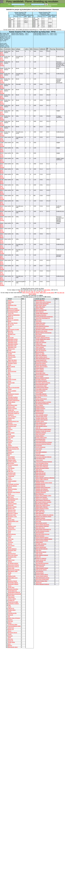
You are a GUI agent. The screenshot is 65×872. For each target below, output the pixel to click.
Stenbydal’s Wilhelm (13, 584)
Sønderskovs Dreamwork (14, 594)
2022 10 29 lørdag (1, 241)
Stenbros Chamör (12, 581)
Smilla (9, 573)
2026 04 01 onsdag (2, 59)
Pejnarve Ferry (12, 529)
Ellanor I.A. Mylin (40, 353)
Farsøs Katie (11, 382)
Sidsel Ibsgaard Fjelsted (42, 540)
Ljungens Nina (11, 474)
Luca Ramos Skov (40, 458)
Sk (39, 291)
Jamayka (10, 440)
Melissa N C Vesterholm (42, 498)
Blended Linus (11, 334)
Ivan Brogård (11, 435)
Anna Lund (38, 319)
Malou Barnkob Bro (41, 474)
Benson (10, 326)
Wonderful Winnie (12, 632)
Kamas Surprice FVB (13, 448)
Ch (26, 291)
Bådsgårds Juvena (12, 339)
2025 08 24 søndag (2, 92)
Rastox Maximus (12, 548)
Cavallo (10, 353)
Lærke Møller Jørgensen (42, 465)
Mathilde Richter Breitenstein (43, 487)
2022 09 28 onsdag (2, 252)
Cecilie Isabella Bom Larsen (43, 339)
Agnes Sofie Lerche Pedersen (43, 302)
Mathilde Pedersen (40, 485)
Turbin (9, 611)
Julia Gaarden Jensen (41, 423)
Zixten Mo (10, 640)
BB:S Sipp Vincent (12, 323)
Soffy (9, 574)
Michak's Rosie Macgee (14, 492)
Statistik (49, 6)
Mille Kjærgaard (40, 513)
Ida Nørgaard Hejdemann (42, 403)
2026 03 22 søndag (2, 64)
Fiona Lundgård (12, 390)
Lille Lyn (10, 469)
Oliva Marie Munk (40, 527)
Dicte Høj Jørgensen (41, 350)
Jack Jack (10, 437)
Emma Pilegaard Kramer (42, 374)
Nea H (9, 523)
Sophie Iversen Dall (41, 560)
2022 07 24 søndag (2, 268)
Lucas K (10, 479)
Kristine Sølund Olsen (41, 437)
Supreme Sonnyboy (13, 589)
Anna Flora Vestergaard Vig (43, 318)
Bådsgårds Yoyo (12, 347)
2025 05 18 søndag (2, 124)
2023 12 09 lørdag (1, 150)
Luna (9, 482)
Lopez (9, 477)
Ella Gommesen (40, 352)
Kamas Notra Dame (13, 447)
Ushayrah (10, 614)
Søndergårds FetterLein (14, 592)
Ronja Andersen (40, 532)
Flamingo (10, 395)
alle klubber (47, 290)
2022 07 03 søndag (2, 273)
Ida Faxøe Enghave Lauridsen (43, 402)
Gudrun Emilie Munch (41, 398)
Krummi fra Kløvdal (13, 465)
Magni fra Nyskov (12, 489)
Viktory (10, 623)
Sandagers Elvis (12, 556)
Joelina (10, 442)
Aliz (9, 307)
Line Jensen (39, 448)
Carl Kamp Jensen (40, 336)
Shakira (10, 561)
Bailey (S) (10, 316)
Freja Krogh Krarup (41, 390)
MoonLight (10, 505)
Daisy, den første (12, 360)
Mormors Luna (11, 511)
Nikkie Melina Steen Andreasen (44, 519)
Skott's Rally (11, 568)
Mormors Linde (12, 510)
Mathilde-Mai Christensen (42, 490)
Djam (9, 368)
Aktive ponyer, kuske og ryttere (30, 292)
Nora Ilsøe (38, 521)
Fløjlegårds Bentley (13, 398)
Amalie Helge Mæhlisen (42, 313)
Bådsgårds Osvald (12, 340)
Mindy (9, 494)
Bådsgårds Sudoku (13, 344)
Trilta (9, 605)
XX (44, 291)
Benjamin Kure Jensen (41, 331)
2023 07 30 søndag (2, 187)
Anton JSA (10, 313)
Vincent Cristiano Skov (41, 581)
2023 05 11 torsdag (2, 208)
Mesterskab (43, 6)
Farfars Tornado (12, 379)
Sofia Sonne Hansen (41, 552)
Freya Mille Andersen (41, 394)
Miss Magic (11, 502)
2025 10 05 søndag (2, 81)
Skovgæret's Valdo (12, 571)
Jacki (9, 439)
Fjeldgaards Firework (13, 394)
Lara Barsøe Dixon (40, 439)
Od (32, 291)
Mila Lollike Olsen (40, 511)
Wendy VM (11, 629)
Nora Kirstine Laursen (41, 523)
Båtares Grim (11, 348)
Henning (10, 423)
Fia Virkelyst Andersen (41, 381)
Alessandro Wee (12, 305)
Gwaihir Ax (11, 415)
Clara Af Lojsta (11, 356)
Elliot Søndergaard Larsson (43, 358)
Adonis (10, 300)
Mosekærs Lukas (12, 516)
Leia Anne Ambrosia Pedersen (43, 444)
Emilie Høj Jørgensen (41, 365)
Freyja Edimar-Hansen (41, 395)
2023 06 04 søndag (2, 193)
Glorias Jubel (11, 406)
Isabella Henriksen (40, 408)
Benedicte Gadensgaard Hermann (44, 329)
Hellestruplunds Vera (13, 421)
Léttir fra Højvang (12, 485)
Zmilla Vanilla (11, 642)
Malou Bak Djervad (40, 473)
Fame (9, 377)
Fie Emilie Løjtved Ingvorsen (43, 382)
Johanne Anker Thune (41, 416)
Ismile (9, 434)
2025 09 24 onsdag (2, 87)
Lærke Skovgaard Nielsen (42, 468)
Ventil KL (10, 619)
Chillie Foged (39, 344)
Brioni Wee (11, 337)
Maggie (10, 487)
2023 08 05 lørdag (1, 182)
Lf (36, 291)
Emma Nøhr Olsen (40, 373)
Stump (9, 585)
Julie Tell (38, 427)
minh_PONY (11, 495)
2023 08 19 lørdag (1, 171)
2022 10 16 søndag (2, 247)
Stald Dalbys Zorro (12, 577)
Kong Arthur (11, 463)
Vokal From (11, 627)
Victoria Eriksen (40, 573)
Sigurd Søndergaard (41, 547)
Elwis (9, 374)
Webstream (39, 582)
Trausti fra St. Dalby (13, 602)
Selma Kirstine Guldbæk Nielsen (44, 539)
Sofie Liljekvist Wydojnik (42, 555)
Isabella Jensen (40, 410)
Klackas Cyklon (12, 460)
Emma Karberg (39, 371)
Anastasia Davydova (41, 315)
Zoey (9, 643)
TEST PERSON (40, 566)
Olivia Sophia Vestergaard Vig (43, 529)
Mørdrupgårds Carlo (13, 521)
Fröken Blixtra (11, 402)
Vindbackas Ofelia (12, 624)
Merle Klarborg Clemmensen (43, 500)
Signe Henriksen (40, 545)
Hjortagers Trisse (12, 424)
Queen (10, 547)
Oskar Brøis (11, 527)
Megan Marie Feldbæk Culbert (43, 495)
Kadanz (10, 445)
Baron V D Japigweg (13, 319)
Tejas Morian (11, 597)
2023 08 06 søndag (2, 177)
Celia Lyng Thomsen (41, 342)
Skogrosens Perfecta (13, 564)
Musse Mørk (11, 519)
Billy (9, 327)
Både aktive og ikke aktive (47, 292)
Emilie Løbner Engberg (41, 366)
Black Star (10, 332)
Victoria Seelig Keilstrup (42, 576)
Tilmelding (23, 6)
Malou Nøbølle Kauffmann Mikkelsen (45, 477)
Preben (10, 540)
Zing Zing (10, 639)
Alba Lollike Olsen (40, 307)
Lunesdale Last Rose (13, 484)
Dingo (9, 365)
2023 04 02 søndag (2, 231)
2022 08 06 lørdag (1, 263)
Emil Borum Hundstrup (41, 361)
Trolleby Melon (12, 610)
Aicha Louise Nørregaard (42, 303)
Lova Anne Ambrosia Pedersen (43, 456)
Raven (9, 552)
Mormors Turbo (12, 515)
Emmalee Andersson (41, 379)
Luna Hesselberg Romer (42, 463)
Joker (9, 444)
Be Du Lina (11, 324)
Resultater (37, 6)
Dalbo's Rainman (12, 361)
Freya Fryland (39, 392)
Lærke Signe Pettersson (42, 466)
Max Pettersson (40, 494)
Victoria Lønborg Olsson (42, 574)
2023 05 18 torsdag (2, 203)
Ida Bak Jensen (40, 400)
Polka (9, 537)
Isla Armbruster (39, 413)
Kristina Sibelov (40, 435)
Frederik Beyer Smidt (41, 386)
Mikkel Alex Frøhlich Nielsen (43, 505)
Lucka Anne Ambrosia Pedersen (44, 461)
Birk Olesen (39, 334)
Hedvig (10, 419)
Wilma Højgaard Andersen (42, 584)
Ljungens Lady (11, 473)
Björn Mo (10, 331)
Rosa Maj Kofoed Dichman (42, 534)
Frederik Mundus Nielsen (42, 387)
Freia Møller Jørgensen (42, 389)
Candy (9, 350)
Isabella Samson (40, 411)
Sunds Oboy (11, 587)
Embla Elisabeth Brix (41, 360)
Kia (9, 455)
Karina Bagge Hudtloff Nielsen (43, 429)
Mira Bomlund (11, 500)
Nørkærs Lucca (12, 526)
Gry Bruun (38, 397)
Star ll (9, 579)
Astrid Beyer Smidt (40, 327)
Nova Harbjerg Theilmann (42, 526)
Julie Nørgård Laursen (41, 426)
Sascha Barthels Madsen (42, 537)
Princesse (10, 542)
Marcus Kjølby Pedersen (42, 479)
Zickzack (10, 635)
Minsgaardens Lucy (13, 498)
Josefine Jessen (40, 421)
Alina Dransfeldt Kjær (41, 310)
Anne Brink (38, 321)
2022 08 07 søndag (2, 257)
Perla (9, 532)
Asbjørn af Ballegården (14, 315)
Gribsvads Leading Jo (13, 413)
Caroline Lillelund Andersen (43, 337)
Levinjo (10, 466)
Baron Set (10, 318)
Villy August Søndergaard (42, 579)
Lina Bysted (39, 445)
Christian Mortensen (41, 345)
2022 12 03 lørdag (1, 236)
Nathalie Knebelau (40, 518)
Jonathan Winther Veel (41, 418)
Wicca (9, 631)
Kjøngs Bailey (11, 458)
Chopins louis (11, 355)
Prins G (10, 544)
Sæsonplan (17, 6)
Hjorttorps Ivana (12, 426)
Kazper (10, 453)
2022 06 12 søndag (2, 279)
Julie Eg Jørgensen (41, 424)
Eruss (9, 376)
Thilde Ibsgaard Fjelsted (42, 568)
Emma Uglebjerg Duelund (42, 377)
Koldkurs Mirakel (12, 461)
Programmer (30, 6)
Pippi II (10, 535)
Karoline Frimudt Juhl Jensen (43, 431)
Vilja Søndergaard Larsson (42, 577)
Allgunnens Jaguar (12, 308)
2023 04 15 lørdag (1, 226)
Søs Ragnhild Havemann (42, 563)
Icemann (10, 429)
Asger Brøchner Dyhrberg (42, 326)
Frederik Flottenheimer (14, 400)
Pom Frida (10, 539)
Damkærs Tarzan (12, 363)
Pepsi (9, 531)
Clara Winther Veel (40, 348)
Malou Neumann (40, 476)
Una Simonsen (39, 571)
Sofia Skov (38, 550)
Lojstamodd (11, 476)
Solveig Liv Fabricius (41, 558)
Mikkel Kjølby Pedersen (42, 506)
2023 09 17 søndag (2, 161)
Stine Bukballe (39, 561)
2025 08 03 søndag (2, 102)
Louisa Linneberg (40, 455)
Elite (9, 373)
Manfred (10, 490)
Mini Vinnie (11, 497)
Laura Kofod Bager (40, 440)
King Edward (11, 456)
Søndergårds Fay (12, 590)
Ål (19, 291)
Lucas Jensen (39, 460)
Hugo (9, 427)
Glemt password (52, 4)
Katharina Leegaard (41, 432)
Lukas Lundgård (12, 481)
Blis (9, 336)
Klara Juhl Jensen (40, 434)
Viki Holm (10, 621)
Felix (9, 384)
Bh (22, 291)
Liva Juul (38, 453)
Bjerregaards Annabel (13, 329)
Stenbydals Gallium (13, 582)
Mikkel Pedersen (40, 510)
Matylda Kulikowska (41, 492)
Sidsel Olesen (39, 542)
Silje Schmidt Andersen (42, 548)
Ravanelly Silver (12, 550)
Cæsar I (10, 358)
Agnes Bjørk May (40, 300)
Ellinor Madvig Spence (41, 356)
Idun (9, 431)
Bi (24, 291)
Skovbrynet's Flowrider (14, 569)
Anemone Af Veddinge (13, 310)
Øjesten (10, 645)
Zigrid (9, 637)
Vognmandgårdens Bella (14, 626)
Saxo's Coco (11, 560)
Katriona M (11, 452)
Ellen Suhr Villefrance (41, 355)
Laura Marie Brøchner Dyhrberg (44, 442)
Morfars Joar (11, 508)
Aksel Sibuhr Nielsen (41, 305)
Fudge (9, 403)
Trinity (9, 606)
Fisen (9, 392)
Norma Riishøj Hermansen (42, 524)
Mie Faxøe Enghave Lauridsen (43, 502)
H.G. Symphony (12, 416)
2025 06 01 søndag (2, 113)
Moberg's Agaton (12, 503)
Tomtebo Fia (11, 600)
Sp (42, 291)
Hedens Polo (11, 418)
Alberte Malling (39, 308)
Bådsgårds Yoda (12, 345)
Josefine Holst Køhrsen (42, 419)
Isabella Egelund (40, 406)
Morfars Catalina (12, 506)
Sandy (9, 558)
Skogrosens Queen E (13, 566)
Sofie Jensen (39, 553)
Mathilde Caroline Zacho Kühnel (44, 482)
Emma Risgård (39, 376)
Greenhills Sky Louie (13, 411)
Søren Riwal (11, 595)
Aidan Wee (11, 302)
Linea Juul (38, 450)
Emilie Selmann (40, 368)
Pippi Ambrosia (12, 534)
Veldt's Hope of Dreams (14, 618)
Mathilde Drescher (40, 484)
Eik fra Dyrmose (12, 371)
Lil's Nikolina (11, 468)
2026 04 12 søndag (2, 54)
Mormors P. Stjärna (13, 513)
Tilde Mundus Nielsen (41, 569)
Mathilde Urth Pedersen (42, 489)
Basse (9, 321)
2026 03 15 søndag (2, 76)
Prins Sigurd (11, 545)
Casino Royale (11, 352)
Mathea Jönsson (40, 481)
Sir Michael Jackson (13, 563)
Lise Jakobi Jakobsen (41, 452)
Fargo (9, 381)
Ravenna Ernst (12, 553)
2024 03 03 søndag (2, 145)
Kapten (10, 450)
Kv (29, 291)
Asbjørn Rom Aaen (40, 323)
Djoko (9, 369)
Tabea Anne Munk (40, 564)
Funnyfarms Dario (12, 405)
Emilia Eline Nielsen (41, 363)
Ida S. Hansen (39, 405)
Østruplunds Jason (13, 647)
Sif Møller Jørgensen (41, 544)
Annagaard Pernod (13, 311)
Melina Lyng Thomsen (41, 497)
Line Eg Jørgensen (40, 447)
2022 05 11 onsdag (2, 284)
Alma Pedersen (40, 311)
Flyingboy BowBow (13, 397)
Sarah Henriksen (40, 535)
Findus (10, 389)
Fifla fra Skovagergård (13, 387)
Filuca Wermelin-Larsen (42, 384)
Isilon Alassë (11, 432)
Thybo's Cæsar (12, 598)
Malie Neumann (40, 471)
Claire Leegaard (40, 347)
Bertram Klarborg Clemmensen (43, 332)
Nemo (9, 524)
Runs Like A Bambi (13, 555)
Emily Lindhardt (40, 369)
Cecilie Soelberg (40, 340)
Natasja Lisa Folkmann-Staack (43, 516)
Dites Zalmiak (11, 366)
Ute (9, 616)
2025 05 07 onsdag (2, 134)
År (34, 291)
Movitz (9, 518)
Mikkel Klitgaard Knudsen (42, 508)
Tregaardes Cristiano (13, 603)
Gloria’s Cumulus (12, 408)
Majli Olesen (39, 469)
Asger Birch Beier (40, 324)
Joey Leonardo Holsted (42, 415)
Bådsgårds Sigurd (12, 342)
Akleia (9, 303)
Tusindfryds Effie (12, 613)
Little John (10, 471)
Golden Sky (11, 410)
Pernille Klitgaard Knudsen (42, 531)
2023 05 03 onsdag (2, 214)
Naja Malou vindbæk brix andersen (44, 515)
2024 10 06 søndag (2, 140)
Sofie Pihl (38, 556)
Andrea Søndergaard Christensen (44, 316)
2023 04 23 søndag (2, 219)
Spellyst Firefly (11, 576)
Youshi (9, 634)
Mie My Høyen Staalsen (42, 503)
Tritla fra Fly (11, 608)
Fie (9, 386)
